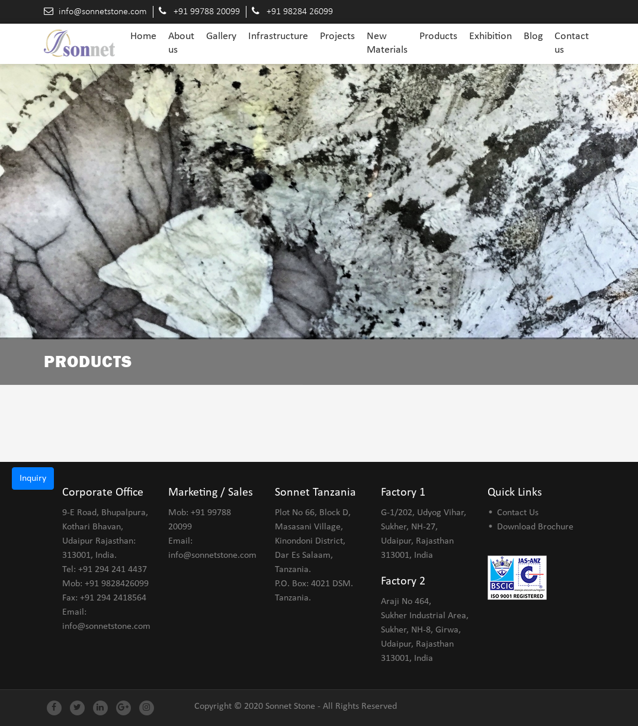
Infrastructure (278, 36)
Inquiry (33, 478)
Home (143, 36)
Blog (533, 36)
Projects (337, 36)
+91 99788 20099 (207, 12)
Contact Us (517, 513)
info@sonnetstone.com (103, 12)
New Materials (387, 43)
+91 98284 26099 (300, 12)
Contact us (571, 43)
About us (181, 43)
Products (438, 36)
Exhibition (490, 36)
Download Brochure (535, 527)
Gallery (221, 36)
